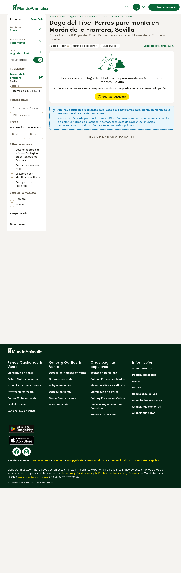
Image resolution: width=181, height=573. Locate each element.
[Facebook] (16, 536)
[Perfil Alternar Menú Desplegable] (139, 7)
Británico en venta (61, 464)
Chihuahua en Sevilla (104, 476)
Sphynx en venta (60, 470)
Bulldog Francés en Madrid (107, 464)
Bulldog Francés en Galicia (107, 483)
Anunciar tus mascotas (147, 485)
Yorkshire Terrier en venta (24, 470)
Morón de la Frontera (85, 46)
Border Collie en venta (22, 483)
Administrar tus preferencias (33, 562)
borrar (40, 71)
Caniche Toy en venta (21, 495)
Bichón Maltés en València (107, 470)
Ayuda (136, 466)
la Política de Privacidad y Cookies (116, 558)
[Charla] (126, 7)
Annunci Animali (120, 545)
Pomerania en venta (20, 476)
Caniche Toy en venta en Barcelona (106, 491)
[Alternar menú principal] (4, 7)
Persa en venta (59, 489)
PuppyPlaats (75, 545)
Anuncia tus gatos (143, 498)
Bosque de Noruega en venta (67, 457)
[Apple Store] (21, 525)
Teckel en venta (17, 489)
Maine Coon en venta (62, 483)
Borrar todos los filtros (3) (159, 46)
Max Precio (35, 217)
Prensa (136, 472)
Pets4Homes (41, 545)
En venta (18, 45)
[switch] (26, 77)
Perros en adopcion (103, 499)
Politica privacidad (144, 459)
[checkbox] (12, 95)
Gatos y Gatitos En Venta (65, 449)
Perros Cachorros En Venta (25, 449)
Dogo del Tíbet (60, 46)
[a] (35, 223)
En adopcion (21, 54)
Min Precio (17, 217)
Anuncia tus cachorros (146, 491)
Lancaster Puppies (147, 545)
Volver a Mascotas (19, 25)
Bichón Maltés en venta (22, 464)
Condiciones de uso (144, 478)
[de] (17, 223)
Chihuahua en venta (20, 457)
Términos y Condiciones (76, 558)
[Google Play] (21, 514)
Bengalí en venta (60, 476)
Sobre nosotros (142, 453)
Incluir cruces (110, 46)
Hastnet (58, 545)
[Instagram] (26, 536)
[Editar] (41, 167)
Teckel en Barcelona (103, 457)
